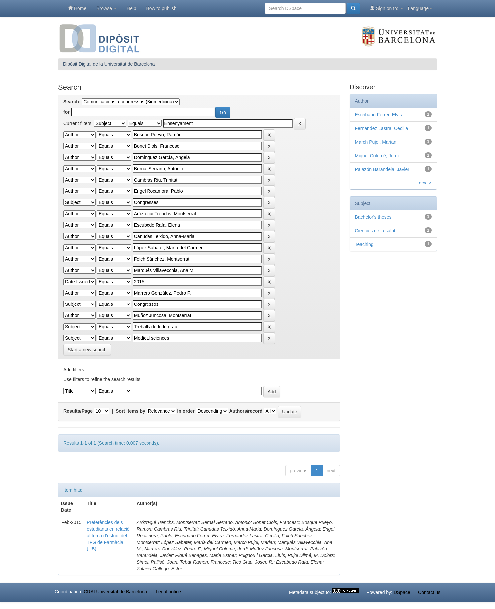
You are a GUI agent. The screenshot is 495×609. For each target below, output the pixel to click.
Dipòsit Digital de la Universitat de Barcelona (109, 64)
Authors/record (245, 411)
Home (77, 8)
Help (131, 8)
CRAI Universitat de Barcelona (115, 591)
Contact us (429, 592)
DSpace (402, 592)
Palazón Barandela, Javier (382, 169)
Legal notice (168, 591)
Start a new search (87, 349)
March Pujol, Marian (376, 142)
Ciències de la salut (375, 230)
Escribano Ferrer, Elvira (379, 114)
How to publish (161, 8)
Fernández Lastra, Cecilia (381, 128)
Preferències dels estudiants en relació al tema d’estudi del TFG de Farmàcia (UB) (108, 535)
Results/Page (78, 411)
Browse (106, 8)
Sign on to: (386, 8)
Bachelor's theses (373, 217)
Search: (71, 101)
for (66, 112)
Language (420, 8)
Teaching (364, 244)
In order (186, 411)
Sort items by (130, 411)
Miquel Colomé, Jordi (377, 155)
